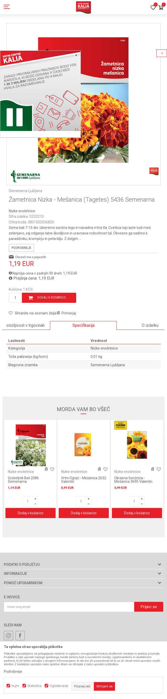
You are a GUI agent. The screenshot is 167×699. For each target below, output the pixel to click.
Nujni (15, 686)
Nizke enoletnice (22, 211)
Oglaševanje (58, 686)
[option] (83, 100)
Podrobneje (21, 248)
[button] (32, 313)
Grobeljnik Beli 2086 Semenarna (23, 479)
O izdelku (150, 325)
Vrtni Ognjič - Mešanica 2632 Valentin (83, 479)
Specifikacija (83, 325)
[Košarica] (161, 8)
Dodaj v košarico (51, 297)
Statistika (34, 686)
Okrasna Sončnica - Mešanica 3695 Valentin (133, 479)
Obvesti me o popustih (30, 257)
